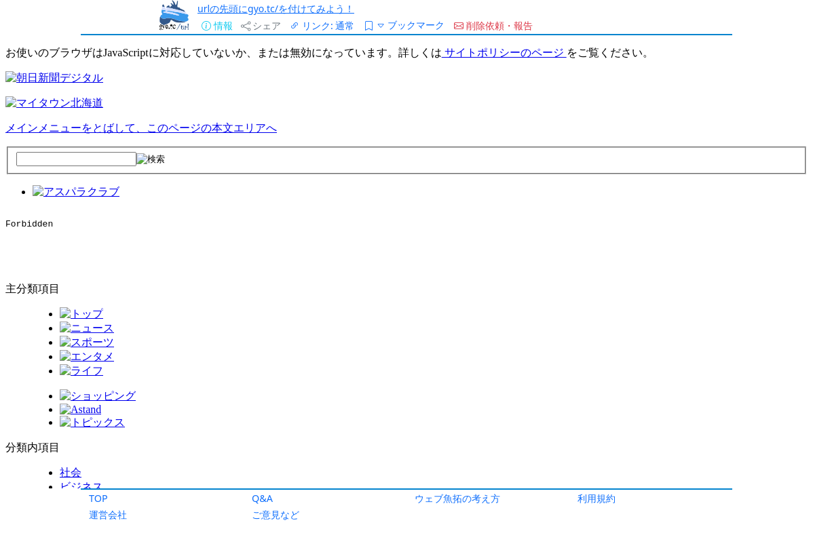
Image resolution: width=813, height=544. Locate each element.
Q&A (262, 498)
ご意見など (275, 514)
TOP (98, 498)
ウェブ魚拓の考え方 (457, 498)
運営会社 (108, 514)
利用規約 (597, 498)
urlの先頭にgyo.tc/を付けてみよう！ (275, 8)
